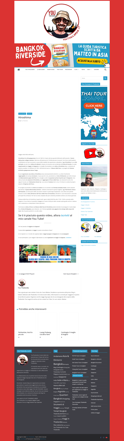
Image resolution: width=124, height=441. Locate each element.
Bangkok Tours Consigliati (79, 372)
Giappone (30, 113)
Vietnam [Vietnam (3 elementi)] (65, 422)
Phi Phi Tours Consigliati (79, 356)
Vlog (75, 69)
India (92, 376)
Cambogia (93, 366)
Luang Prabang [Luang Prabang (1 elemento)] (62, 383)
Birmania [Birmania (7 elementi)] (66, 364)
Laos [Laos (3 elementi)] (57, 383)
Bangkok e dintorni (96, 359)
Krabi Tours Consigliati (78, 359)
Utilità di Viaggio (95, 413)
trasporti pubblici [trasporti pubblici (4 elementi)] (61, 416)
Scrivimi (96, 69)
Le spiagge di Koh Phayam (25, 274)
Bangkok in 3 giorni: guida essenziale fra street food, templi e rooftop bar (79, 382)
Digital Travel (36, 400)
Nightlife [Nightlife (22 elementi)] (61, 391)
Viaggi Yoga (84, 214)
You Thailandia (30, 69)
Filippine (93, 369)
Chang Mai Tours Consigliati (79, 369)
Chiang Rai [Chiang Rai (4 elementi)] (56, 369)
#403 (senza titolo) (96, 406)
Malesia (93, 382)
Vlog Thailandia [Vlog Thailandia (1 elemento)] (66, 425)
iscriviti (64, 215)
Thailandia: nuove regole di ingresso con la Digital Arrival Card (80, 397)
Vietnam (93, 403)
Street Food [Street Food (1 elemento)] (62, 401)
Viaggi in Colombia (86, 208)
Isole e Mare (94, 379)
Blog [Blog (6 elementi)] (55, 367)
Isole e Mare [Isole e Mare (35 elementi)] (62, 380)
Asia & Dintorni (22, 113)
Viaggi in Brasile (85, 205)
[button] (78, 69)
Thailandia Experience (97, 399)
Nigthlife (93, 389)
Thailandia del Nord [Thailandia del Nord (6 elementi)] (59, 414)
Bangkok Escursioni (96, 362)
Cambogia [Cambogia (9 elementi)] (60, 367)
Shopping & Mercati (96, 396)
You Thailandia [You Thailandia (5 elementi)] (58, 427)
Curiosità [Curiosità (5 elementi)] (63, 372)
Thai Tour (60, 69)
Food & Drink (94, 392)
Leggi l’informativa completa (88, 245)
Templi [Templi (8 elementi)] (67, 408)
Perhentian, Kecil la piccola (25, 333)
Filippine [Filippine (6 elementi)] (56, 374)
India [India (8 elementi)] (55, 380)
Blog (83, 69)
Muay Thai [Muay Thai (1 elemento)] (63, 388)
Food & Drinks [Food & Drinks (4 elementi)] (63, 374)
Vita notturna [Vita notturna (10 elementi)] (58, 425)
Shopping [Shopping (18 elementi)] (66, 399)
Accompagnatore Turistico (88, 201)
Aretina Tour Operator (87, 211)
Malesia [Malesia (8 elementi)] (56, 385)
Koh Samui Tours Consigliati (80, 362)
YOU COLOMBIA (85, 236)
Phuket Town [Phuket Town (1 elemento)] (56, 395)
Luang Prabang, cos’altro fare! (45, 333)
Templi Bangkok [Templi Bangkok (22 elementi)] (60, 411)
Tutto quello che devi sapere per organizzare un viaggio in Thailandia (80, 389)
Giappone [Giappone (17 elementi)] (62, 377)
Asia (88, 69)
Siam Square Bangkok (70, 274)
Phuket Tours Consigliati (79, 366)
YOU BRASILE (97, 236)
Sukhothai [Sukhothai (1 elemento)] (62, 408)
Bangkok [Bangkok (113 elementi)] (58, 364)
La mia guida (41, 69)
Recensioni (68, 69)
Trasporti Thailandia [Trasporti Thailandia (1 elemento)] (58, 419)
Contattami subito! (33, 398)
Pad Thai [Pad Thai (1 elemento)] (67, 391)
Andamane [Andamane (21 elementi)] (58, 356)
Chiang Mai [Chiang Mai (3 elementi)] (67, 367)
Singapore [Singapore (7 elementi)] (57, 402)
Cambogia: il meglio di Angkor (68, 333)
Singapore (93, 386)
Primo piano (94, 409)
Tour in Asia (50, 69)
